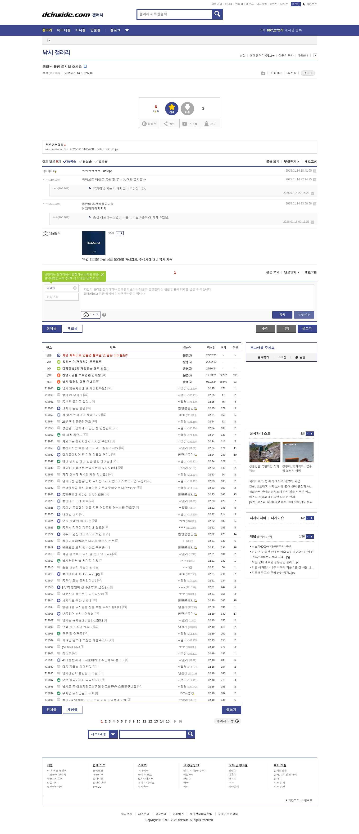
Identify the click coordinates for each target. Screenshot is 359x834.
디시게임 (261, 4)
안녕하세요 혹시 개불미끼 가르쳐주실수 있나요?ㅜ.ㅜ (96, 488)
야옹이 (232, 774)
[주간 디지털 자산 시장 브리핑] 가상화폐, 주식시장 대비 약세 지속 (127, 259)
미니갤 (228, 4)
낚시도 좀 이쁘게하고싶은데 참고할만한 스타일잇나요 (96, 686)
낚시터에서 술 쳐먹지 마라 (78, 561)
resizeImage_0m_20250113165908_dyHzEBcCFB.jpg (82, 149)
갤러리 (47, 30)
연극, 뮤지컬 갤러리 (285, 774)
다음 (175, 721)
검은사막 (52, 782)
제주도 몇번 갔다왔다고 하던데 (81, 534)
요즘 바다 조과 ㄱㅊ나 (74, 627)
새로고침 (311, 162)
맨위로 (306, 800)
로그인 (296, 4)
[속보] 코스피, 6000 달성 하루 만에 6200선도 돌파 (281, 502)
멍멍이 (232, 770)
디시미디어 (258, 518)
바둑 (186, 782)
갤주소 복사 (285, 55)
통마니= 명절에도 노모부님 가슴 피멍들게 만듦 (92, 700)
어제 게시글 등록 (280, 30)
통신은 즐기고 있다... (74, 402)
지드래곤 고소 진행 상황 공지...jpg (273, 572)
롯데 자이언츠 (146, 782)
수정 (265, 328)
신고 (210, 123)
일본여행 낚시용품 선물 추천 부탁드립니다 (89, 607)
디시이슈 (277, 518)
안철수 (187, 778)
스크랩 (263, 73)
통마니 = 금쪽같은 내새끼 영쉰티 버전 (85, 541)
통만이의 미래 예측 (72, 501)
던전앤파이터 (55, 786)
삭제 (314, 171)
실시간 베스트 (260, 433)
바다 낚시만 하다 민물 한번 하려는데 (85, 461)
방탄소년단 (99, 782)
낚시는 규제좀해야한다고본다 (80, 620)
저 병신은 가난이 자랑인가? (78, 415)
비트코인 (188, 774)
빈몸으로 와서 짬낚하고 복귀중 (81, 547)
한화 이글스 (145, 774)
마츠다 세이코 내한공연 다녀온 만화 (272, 497)
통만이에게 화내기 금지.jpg (78, 574)
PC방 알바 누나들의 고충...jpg (271, 557)
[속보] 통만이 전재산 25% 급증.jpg (83, 587)
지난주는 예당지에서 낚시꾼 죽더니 (84, 441)
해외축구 (143, 786)
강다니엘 (98, 778)
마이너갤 (217, 4)
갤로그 (250, 4)
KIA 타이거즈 (145, 778)
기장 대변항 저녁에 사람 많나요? (82, 474)
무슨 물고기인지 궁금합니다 (79, 680)
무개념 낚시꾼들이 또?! (75, 693)
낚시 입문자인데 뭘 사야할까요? (81, 388)
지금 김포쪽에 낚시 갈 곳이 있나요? (84, 554)
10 (139, 721)
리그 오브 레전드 (57, 770)
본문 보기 (272, 161)
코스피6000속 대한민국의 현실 (271, 546)
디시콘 (284, 4)
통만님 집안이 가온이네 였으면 (81, 527)
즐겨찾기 (263, 357)
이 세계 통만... (69, 435)
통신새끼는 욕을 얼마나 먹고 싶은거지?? (87, 448)
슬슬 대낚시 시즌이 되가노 (78, 567)
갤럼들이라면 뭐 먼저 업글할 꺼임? (83, 455)
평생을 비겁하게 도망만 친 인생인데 (84, 428)
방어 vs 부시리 (69, 395)
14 (162, 721)
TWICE (97, 786)
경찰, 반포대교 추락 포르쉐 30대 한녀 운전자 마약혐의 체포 (281, 486)
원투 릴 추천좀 (69, 633)
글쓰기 (307, 328)
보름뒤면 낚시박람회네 (75, 614)
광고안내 (161, 814)
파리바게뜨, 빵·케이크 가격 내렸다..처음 (274, 481)
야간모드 (310, 4)
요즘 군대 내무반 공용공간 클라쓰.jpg (276, 562)
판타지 (278, 778)
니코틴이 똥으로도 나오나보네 (80, 594)
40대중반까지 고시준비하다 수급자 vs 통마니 (90, 660)
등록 (282, 314)
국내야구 (143, 770)
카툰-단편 (279, 786)
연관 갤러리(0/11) (262, 55)
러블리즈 (98, 774)
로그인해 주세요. (263, 348)
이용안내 (303, 55)
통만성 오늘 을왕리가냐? (76, 580)
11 (144, 721)
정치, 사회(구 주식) (194, 770)
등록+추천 (303, 314)
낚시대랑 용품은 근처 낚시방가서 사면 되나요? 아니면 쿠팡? (101, 481)
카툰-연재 (279, 782)
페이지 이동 (228, 721)
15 (168, 721)
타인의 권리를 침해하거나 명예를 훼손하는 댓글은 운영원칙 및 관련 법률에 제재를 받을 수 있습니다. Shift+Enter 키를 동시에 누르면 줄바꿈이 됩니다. (148, 291)
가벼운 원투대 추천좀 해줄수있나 (82, 640)
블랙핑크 (98, 770)
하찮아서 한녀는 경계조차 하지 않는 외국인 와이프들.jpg (281, 491)
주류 (231, 782)
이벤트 (273, 4)
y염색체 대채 (68, 647)
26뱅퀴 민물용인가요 (74, 421)
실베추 (149, 124)
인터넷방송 (280, 770)
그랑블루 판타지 (56, 774)
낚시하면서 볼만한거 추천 (77, 673)
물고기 (232, 778)
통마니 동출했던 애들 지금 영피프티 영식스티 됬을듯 (96, 508)
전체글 (52, 328)
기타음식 (234, 786)
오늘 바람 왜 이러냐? (74, 521)
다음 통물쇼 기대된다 (74, 667)
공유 (169, 123)
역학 (186, 786)
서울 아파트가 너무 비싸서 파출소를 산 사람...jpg (283, 567)
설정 (242, 55)
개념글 (72, 328)
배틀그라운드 (55, 778)
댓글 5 (308, 73)
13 (156, 721)
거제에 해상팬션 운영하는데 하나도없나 (87, 468)
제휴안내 (144, 814)
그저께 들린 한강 (71, 408)
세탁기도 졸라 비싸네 (74, 600)
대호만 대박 (67, 514)
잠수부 (64, 653)
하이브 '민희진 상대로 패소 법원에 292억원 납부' (283, 552)
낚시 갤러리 (56, 53)
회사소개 (126, 814)
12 (150, 721)
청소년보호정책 (228, 814)
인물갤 (239, 4)
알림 (300, 357)
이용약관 (178, 814)
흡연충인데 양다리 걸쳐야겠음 (80, 494)
